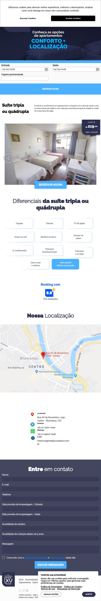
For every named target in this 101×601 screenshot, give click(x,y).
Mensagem (50, 548)
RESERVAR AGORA (50, 89)
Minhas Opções (51, 594)
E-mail (50, 487)
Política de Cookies (26, 597)
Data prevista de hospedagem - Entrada (50, 507)
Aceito (89, 594)
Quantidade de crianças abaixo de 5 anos (50, 537)
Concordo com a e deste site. (41, 557)
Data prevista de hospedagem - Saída (50, 517)
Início (21, 580)
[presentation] (8, 158)
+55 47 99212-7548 (46, 434)
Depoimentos (25, 582)
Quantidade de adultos (50, 527)
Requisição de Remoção (68, 589)
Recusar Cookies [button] (28, 18)
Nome (50, 477)
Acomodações (31, 580)
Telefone (50, 497)
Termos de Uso (57, 557)
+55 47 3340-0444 (46, 427)
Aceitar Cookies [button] (73, 18)
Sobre (35, 582)
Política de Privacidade (35, 557)
